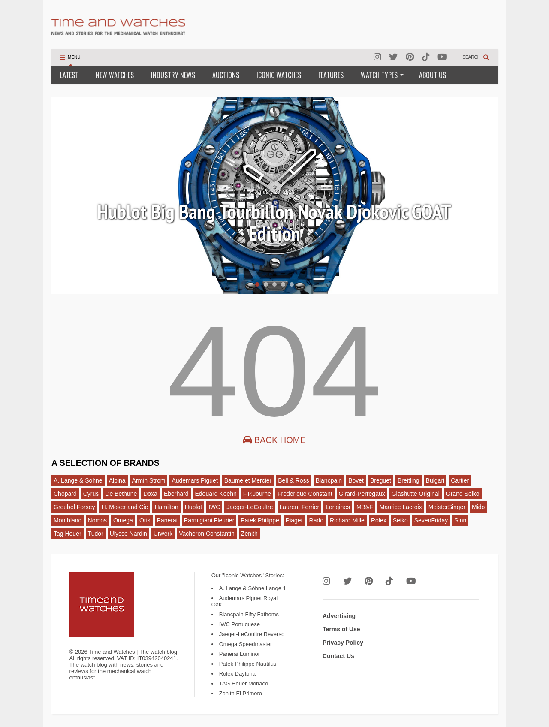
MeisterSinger (446, 507)
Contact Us (338, 655)
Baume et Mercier (247, 480)
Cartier (460, 480)
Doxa (150, 493)
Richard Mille (347, 520)
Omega (123, 520)
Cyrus (91, 493)
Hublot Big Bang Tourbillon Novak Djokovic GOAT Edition (274, 222)
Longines (338, 507)
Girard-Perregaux (362, 493)
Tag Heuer (67, 533)
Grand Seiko (463, 493)
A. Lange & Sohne (78, 480)
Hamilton (166, 507)
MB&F (364, 507)
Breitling (408, 480)
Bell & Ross (293, 480)
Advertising (339, 615)
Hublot (193, 507)
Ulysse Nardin (128, 533)
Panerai (167, 520)
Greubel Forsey (74, 507)
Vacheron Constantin (207, 533)
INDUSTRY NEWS (173, 75)
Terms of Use (341, 629)
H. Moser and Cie (124, 507)
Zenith (249, 533)
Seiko (400, 520)
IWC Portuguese (239, 624)
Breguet (380, 480)
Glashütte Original (416, 493)
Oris (145, 520)
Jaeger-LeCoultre (249, 507)
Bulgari (435, 480)
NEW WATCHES (115, 75)
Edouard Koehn (216, 493)
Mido (478, 507)
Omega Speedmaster (245, 644)
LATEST (69, 75)
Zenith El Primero (240, 693)
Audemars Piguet (194, 480)
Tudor (95, 533)
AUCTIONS (225, 75)
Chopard (65, 493)
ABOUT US (432, 75)
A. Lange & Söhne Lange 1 (252, 588)
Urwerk (163, 533)
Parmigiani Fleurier (209, 520)
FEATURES (331, 75)
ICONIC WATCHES (278, 75)
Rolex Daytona (237, 673)
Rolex (378, 520)
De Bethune (121, 493)
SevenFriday (431, 520)
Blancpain (329, 480)
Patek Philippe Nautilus (248, 664)
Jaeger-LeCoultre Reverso (251, 634)
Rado (316, 520)
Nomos (97, 520)
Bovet (356, 480)
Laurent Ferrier (300, 507)
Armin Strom (149, 480)
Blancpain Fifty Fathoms (249, 614)
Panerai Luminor (239, 654)
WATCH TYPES (382, 75)
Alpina (117, 480)
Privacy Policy (343, 642)
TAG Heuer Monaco (243, 683)
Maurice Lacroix (401, 507)
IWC (214, 507)
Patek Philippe (260, 520)
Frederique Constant (305, 493)
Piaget (294, 520)
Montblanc (67, 520)
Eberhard (176, 493)
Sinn (460, 520)
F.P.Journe (257, 493)
